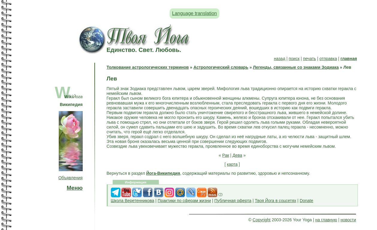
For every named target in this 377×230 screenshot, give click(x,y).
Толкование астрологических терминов (148, 67)
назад (279, 58)
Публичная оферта (232, 200)
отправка (328, 58)
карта (232, 164)
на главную (326, 219)
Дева (237, 155)
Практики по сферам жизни (184, 200)
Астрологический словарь (220, 67)
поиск (294, 58)
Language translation (194, 13)
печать (309, 58)
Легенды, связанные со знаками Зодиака (296, 67)
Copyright (262, 219)
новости (348, 219)
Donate (306, 200)
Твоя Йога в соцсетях (275, 200)
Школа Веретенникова (132, 200)
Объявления (70, 177)
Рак (225, 155)
